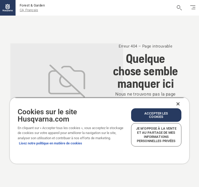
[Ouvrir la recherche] (179, 8)
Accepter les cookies (156, 115)
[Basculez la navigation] (193, 8)
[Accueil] (8, 8)
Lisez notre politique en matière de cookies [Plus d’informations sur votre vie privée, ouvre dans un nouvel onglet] (50, 143)
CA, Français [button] (29, 10)
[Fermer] (178, 104)
